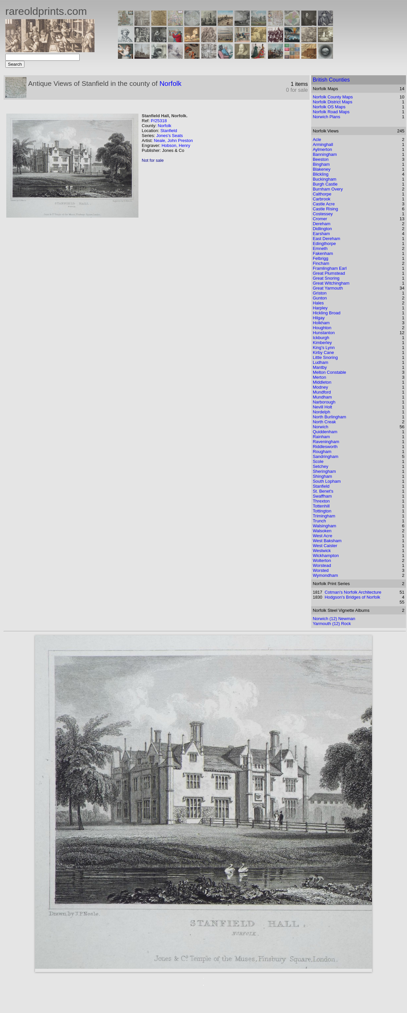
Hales (318, 302)
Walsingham (324, 525)
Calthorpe (322, 194)
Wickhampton (326, 555)
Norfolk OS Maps (329, 106)
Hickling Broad (327, 312)
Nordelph (321, 411)
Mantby (320, 367)
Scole (318, 461)
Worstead (322, 565)
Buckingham (325, 179)
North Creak (324, 421)
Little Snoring (325, 357)
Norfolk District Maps (332, 101)
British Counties (331, 80)
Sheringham (324, 471)
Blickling (321, 174)
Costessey (323, 213)
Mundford (322, 392)
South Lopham (327, 481)
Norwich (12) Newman (334, 618)
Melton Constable (329, 372)
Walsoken (322, 530)
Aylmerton (322, 149)
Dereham (321, 223)
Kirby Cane (323, 352)
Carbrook (321, 198)
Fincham (321, 263)
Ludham (320, 362)
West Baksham (327, 540)
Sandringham (325, 456)
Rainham (321, 436)
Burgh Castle (325, 184)
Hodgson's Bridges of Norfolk (352, 597)
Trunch (319, 520)
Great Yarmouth (328, 288)
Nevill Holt (322, 406)
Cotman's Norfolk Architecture (353, 592)
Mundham (322, 397)
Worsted (321, 570)
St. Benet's (323, 491)
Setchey (320, 466)
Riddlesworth (325, 446)
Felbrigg (320, 258)
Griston (320, 293)
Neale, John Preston (173, 140)
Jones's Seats (169, 135)
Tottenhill (321, 506)
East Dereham (326, 238)
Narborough (324, 402)
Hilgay (319, 317)
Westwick (322, 550)
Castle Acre (324, 203)
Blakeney (321, 169)
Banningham (325, 154)
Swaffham (322, 496)
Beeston (321, 159)
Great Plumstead (329, 273)
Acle (317, 139)
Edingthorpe (324, 243)
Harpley (320, 307)
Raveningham (326, 441)
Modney (320, 387)
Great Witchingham (331, 283)
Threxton (321, 501)
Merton (319, 377)
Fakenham (323, 253)
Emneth (320, 248)
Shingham (322, 476)
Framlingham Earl (330, 268)
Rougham (322, 451)
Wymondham (325, 575)
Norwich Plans (326, 116)
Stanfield (168, 130)
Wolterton (322, 560)
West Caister (325, 545)
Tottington (322, 510)
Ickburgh (321, 337)
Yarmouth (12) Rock (332, 623)
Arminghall (323, 144)
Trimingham (324, 515)
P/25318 (158, 120)
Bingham (321, 164)
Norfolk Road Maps (331, 111)
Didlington (322, 228)
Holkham (321, 322)
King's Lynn (324, 347)
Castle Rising (325, 208)
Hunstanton (324, 332)
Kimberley (322, 342)
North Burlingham (329, 416)
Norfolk (171, 83)
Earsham (321, 233)
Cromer (320, 218)
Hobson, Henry (176, 145)
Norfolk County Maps (333, 96)
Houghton (322, 327)
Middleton (322, 382)
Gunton (320, 298)
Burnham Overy (328, 189)
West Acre (322, 535)
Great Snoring (326, 278)
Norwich (320, 426)
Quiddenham (325, 431)
